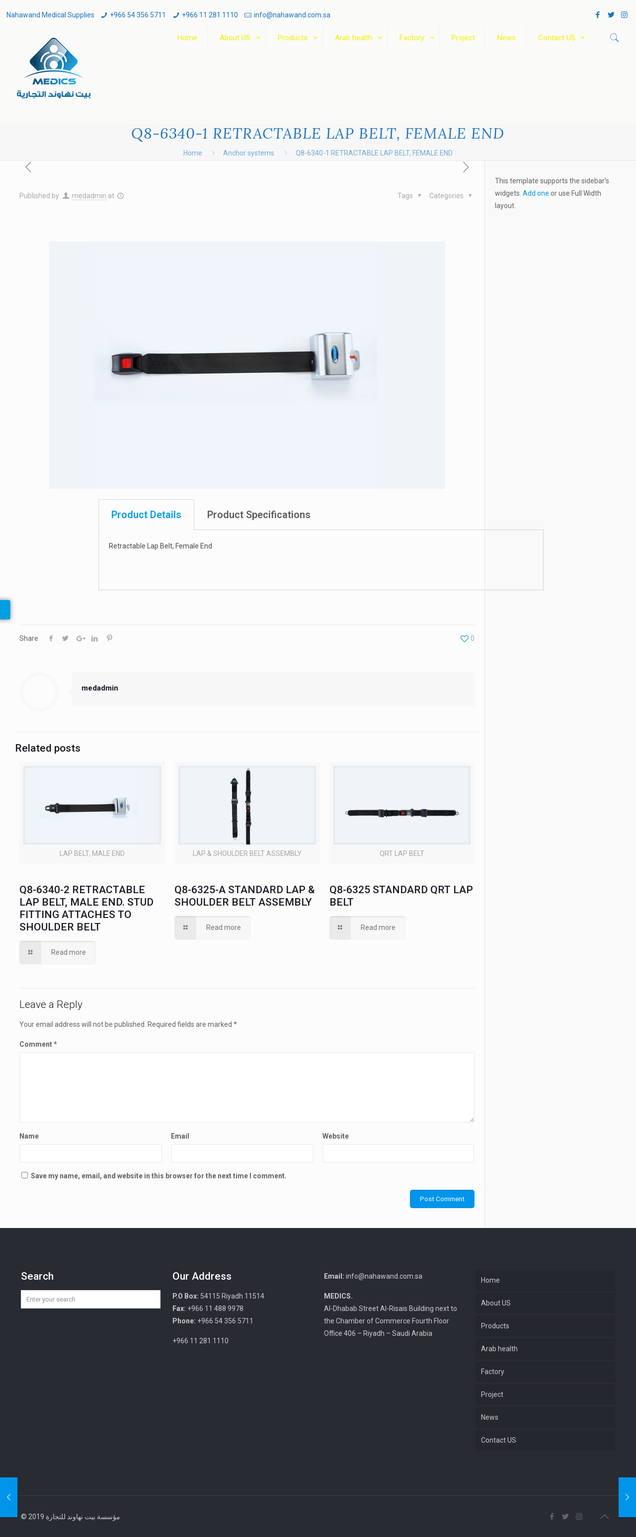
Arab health (499, 1349)
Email (180, 1136)
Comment (38, 1044)
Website (335, 1136)
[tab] (346, 514)
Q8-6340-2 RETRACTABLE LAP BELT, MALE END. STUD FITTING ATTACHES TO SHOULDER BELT (86, 908)
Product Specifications (458, 515)
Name (29, 1136)
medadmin (89, 196)
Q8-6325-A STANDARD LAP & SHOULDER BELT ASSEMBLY (244, 896)
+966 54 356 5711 (138, 15)
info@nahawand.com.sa (292, 15)
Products (495, 1326)
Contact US (498, 1440)
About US (496, 1303)
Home (192, 153)
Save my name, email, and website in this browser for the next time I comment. (159, 1176)
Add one (536, 193)
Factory (492, 1372)
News (489, 1417)
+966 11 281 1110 (210, 15)
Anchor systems (248, 153)
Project (492, 1394)
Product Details (346, 515)
